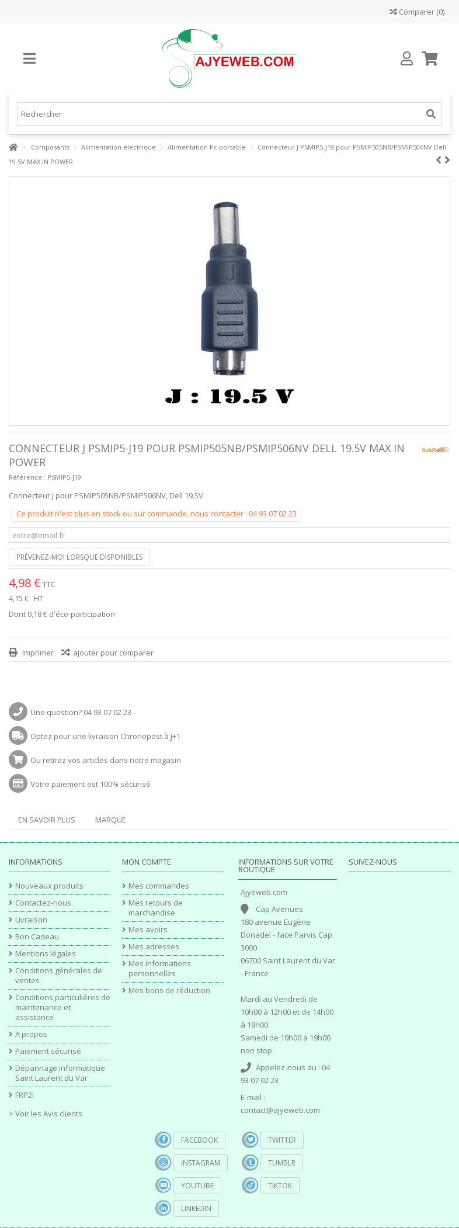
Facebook (199, 1140)
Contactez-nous (43, 903)
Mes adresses (153, 947)
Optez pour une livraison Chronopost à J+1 (105, 736)
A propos (31, 1034)
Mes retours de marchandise (155, 908)
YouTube (197, 1186)
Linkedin (196, 1208)
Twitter (282, 1140)
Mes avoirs (148, 930)
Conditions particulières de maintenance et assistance (62, 1007)
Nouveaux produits (49, 886)
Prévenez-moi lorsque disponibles (79, 557)
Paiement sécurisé (48, 1051)
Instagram (200, 1163)
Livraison (31, 920)
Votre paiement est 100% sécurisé (90, 784)
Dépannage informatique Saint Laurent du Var (60, 1073)
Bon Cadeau (37, 937)
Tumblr (281, 1163)
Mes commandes (158, 886)
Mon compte (146, 861)
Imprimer (37, 652)
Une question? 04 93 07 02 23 (80, 712)
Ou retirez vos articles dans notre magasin (105, 760)
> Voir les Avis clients (45, 1113)
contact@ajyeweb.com (280, 1110)
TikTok (280, 1186)
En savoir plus (46, 819)
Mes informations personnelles (159, 969)
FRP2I (24, 1095)
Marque (110, 819)
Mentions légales (45, 954)
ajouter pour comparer (113, 652)
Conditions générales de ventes (58, 976)
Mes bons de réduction (169, 990)
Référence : (27, 477)
